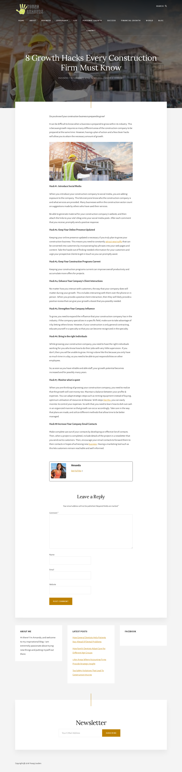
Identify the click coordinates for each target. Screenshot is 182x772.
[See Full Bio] (82, 471)
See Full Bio (76, 471)
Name (51, 555)
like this (107, 400)
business (93, 444)
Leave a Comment (114, 78)
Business (64, 78)
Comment (53, 513)
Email (51, 570)
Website (52, 584)
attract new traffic (114, 241)
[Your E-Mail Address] (90, 733)
